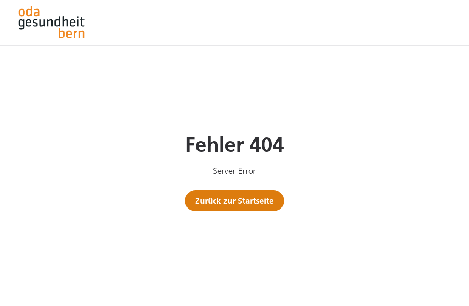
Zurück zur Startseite (234, 201)
